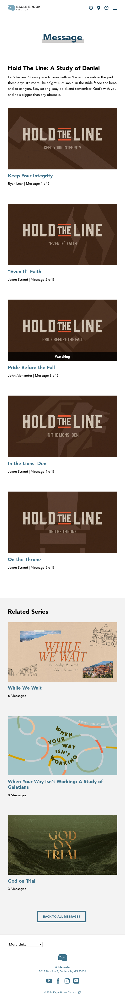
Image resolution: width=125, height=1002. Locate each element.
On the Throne (24, 559)
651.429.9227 (62, 966)
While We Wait (25, 688)
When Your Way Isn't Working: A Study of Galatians (55, 784)
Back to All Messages (61, 916)
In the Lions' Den (27, 463)
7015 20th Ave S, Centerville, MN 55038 (62, 971)
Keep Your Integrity (30, 176)
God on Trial (21, 881)
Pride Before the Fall (31, 367)
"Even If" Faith (24, 271)
